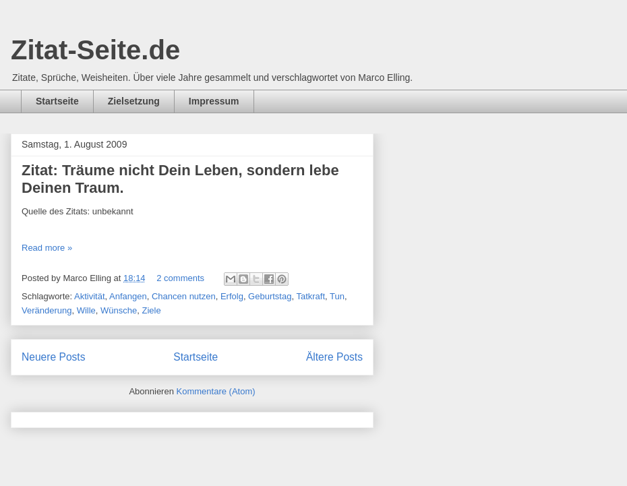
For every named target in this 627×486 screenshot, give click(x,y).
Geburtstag (269, 296)
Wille (86, 310)
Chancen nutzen (184, 296)
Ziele (151, 310)
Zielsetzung (134, 101)
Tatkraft (310, 296)
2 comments (180, 278)
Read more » (47, 248)
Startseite (57, 101)
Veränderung (46, 310)
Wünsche (118, 310)
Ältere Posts (334, 357)
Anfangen (128, 296)
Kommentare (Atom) (216, 391)
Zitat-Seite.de (95, 50)
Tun (337, 296)
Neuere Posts (53, 357)
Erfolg (231, 296)
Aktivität (89, 296)
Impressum (214, 101)
